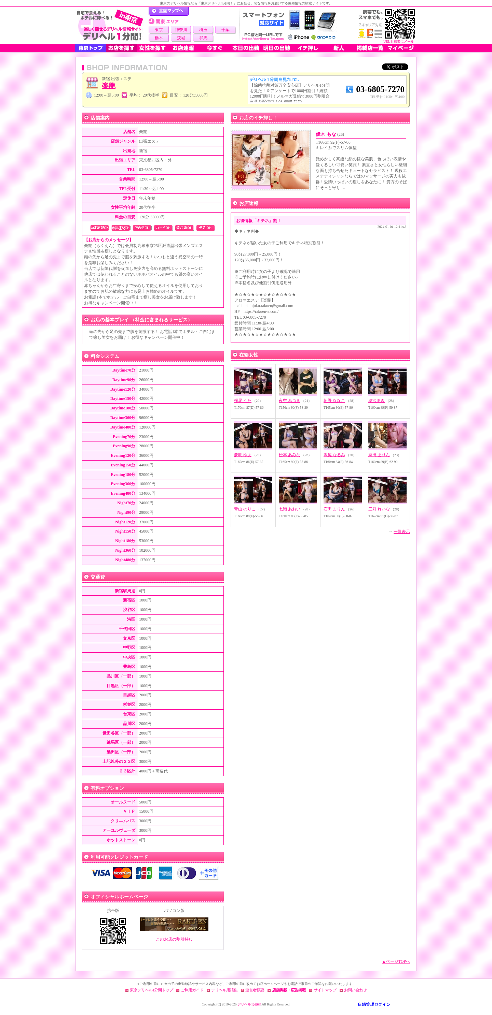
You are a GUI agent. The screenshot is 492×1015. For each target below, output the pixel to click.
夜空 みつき (289, 400)
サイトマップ (325, 990)
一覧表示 (402, 531)
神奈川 (181, 29)
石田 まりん (334, 509)
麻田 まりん (379, 454)
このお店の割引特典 (174, 939)
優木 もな (330, 134)
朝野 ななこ (334, 400)
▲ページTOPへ (396, 961)
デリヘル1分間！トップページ (169, 11)
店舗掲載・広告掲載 (289, 990)
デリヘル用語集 (224, 990)
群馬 (203, 37)
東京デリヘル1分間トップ (151, 990)
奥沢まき (376, 400)
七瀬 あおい (289, 509)
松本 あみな (289, 454)
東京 (159, 29)
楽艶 (108, 85)
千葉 (225, 29)
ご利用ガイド (192, 990)
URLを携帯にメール (398, 41)
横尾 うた (242, 400)
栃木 (159, 37)
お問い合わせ (355, 990)
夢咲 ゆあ (242, 454)
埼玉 (203, 29)
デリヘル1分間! (249, 1004)
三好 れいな (379, 509)
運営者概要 (254, 990)
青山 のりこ (245, 509)
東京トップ (90, 48)
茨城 (181, 37)
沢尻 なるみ (334, 454)
